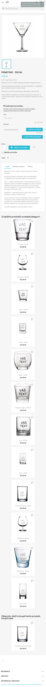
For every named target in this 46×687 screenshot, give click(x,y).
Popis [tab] (8, 166)
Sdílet (8, 158)
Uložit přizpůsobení (32, 137)
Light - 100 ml (23, 473)
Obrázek (6, 124)
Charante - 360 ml (23, 277)
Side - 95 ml (23, 604)
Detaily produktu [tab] (19, 166)
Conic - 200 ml (23, 310)
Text (4, 114)
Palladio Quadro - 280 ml (23, 408)
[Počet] (3, 148)
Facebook (3, 660)
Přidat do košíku (19, 147)
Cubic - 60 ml (23, 342)
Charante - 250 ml (23, 538)
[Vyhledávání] (23, 8)
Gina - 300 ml (23, 440)
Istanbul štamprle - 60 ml (23, 506)
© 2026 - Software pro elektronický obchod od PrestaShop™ (21, 685)
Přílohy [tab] (30, 166)
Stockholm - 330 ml (23, 571)
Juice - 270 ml (23, 375)
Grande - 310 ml (23, 244)
